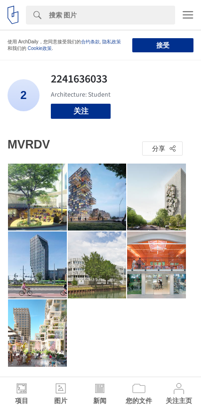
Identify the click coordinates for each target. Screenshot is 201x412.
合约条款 (90, 41)
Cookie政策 (40, 48)
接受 (162, 45)
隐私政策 (111, 41)
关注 (80, 111)
